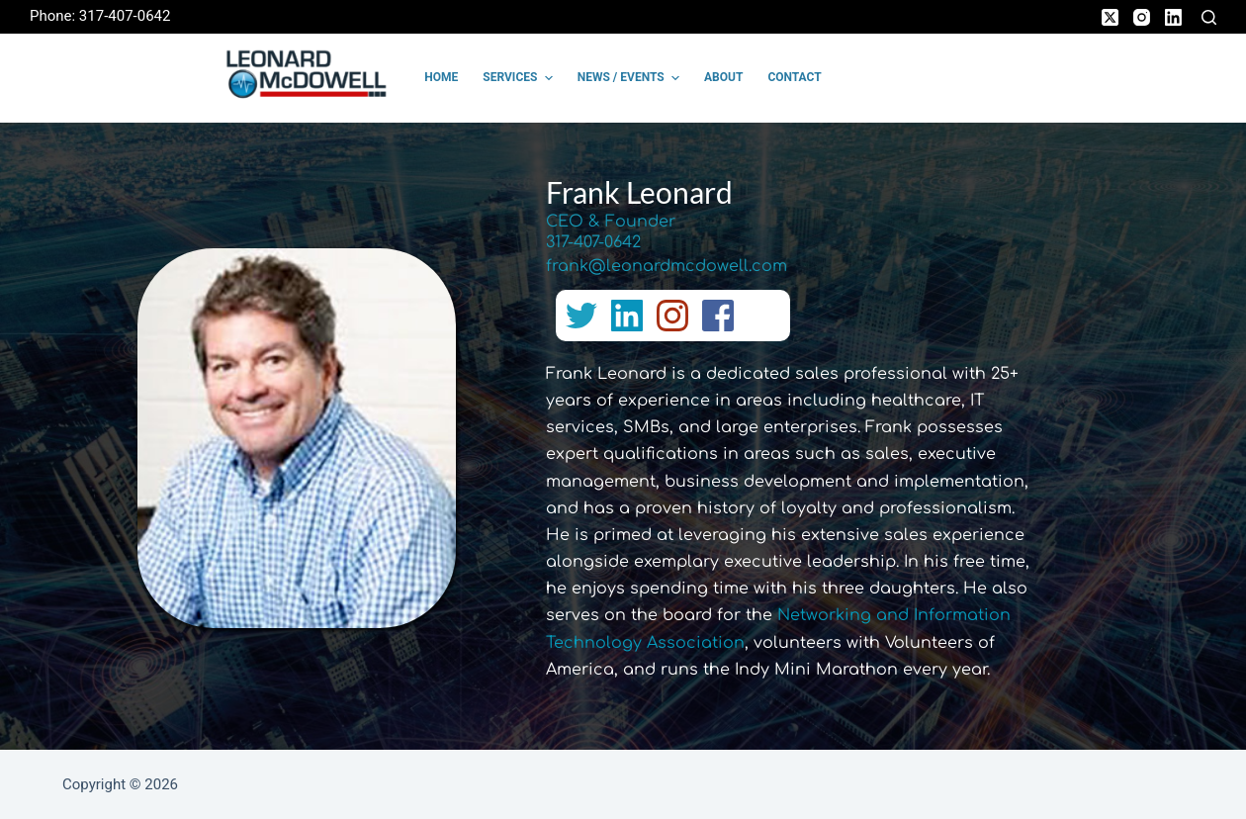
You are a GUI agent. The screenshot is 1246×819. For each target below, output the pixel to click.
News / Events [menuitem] (631, 78)
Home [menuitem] (441, 77)
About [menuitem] (723, 77)
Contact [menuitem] (794, 77)
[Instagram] (1141, 17)
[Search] (1209, 17)
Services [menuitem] (520, 78)
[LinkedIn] (1173, 17)
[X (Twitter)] (1110, 17)
